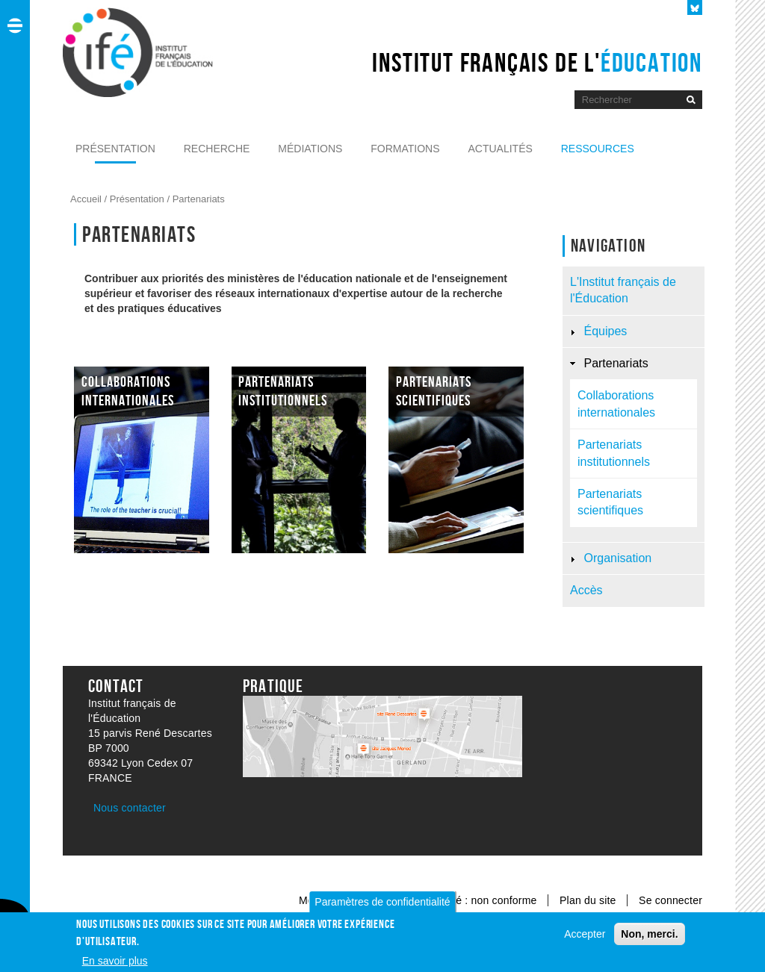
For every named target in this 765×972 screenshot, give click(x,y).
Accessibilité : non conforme (470, 900)
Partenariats (199, 199)
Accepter (584, 934)
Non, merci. (649, 934)
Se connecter (670, 900)
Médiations (310, 149)
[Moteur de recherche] (626, 99)
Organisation (617, 558)
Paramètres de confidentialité (382, 902)
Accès (586, 590)
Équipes (605, 331)
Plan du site (589, 900)
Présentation (115, 149)
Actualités (500, 149)
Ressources (597, 149)
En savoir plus (115, 961)
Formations (405, 149)
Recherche (217, 149)
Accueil (87, 199)
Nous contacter (129, 808)
